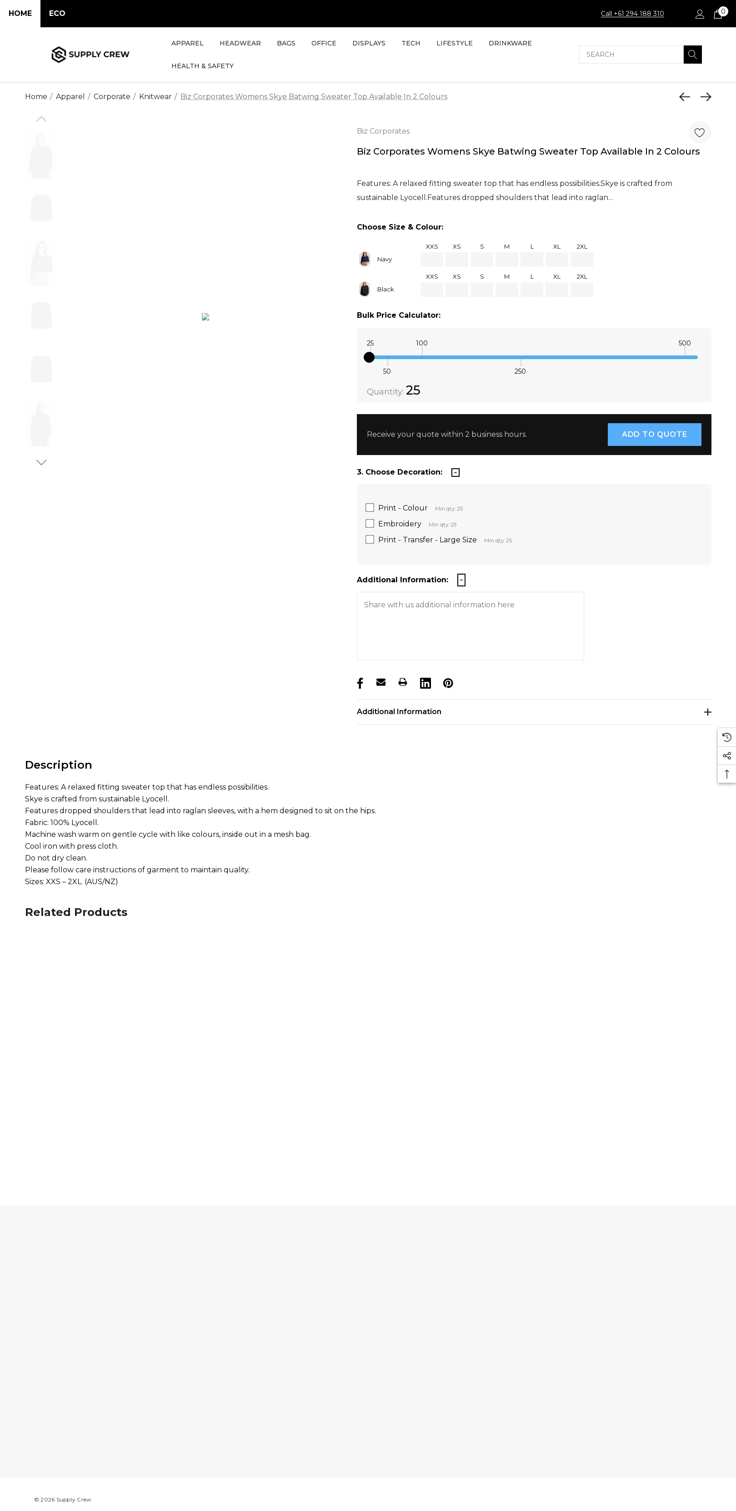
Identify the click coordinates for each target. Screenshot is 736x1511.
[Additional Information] (534, 712)
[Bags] (286, 44)
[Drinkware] (510, 44)
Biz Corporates (383, 131)
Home (20, 13)
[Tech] (411, 44)
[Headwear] (240, 44)
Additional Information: (402, 579)
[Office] (323, 44)
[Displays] (369, 44)
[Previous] (687, 96)
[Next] (703, 96)
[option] (205, 319)
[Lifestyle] (454, 44)
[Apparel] (187, 44)
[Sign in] (699, 13)
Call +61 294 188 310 (632, 14)
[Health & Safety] (202, 66)
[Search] (693, 54)
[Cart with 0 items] (717, 13)
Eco (57, 13)
